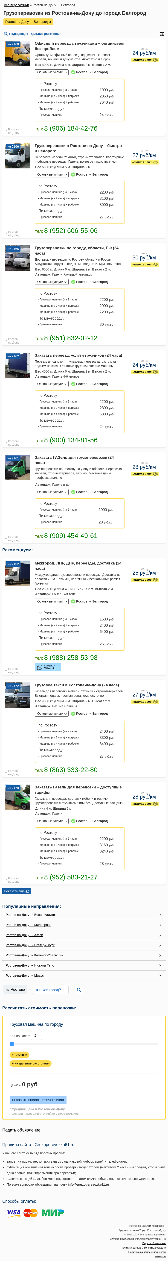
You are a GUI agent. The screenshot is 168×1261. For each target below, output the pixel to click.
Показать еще (14, 891)
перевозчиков (68, 1113)
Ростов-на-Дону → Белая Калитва (31, 915)
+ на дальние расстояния (30, 1063)
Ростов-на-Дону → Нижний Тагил (30, 965)
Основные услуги (50, 72)
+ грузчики (19, 1054)
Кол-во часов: (20, 1036)
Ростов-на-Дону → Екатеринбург (30, 945)
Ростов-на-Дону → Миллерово (28, 925)
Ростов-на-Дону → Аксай (24, 935)
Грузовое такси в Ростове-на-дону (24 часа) (77, 685)
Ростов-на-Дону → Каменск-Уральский (35, 955)
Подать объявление (21, 1130)
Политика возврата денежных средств (143, 1247)
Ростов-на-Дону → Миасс (25, 975)
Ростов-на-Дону (13, 131)
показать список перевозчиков (38, 1100)
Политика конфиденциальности (147, 1252)
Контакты (160, 1256)
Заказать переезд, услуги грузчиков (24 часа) (78, 355)
